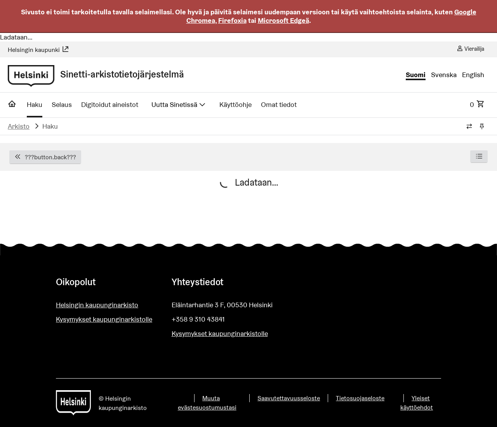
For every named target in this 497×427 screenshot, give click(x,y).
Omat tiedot (279, 104)
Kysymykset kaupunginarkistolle (104, 319)
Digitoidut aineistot (109, 104)
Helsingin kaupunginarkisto (97, 304)
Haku (34, 104)
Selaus (62, 104)
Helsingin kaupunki (38, 50)
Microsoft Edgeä (283, 20)
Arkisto (19, 126)
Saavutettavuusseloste (288, 398)
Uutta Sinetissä (179, 104)
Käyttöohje (235, 104)
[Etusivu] (12, 106)
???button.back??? (45, 157)
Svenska (444, 75)
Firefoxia (232, 20)
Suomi (416, 75)
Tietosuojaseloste (360, 398)
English (473, 75)
